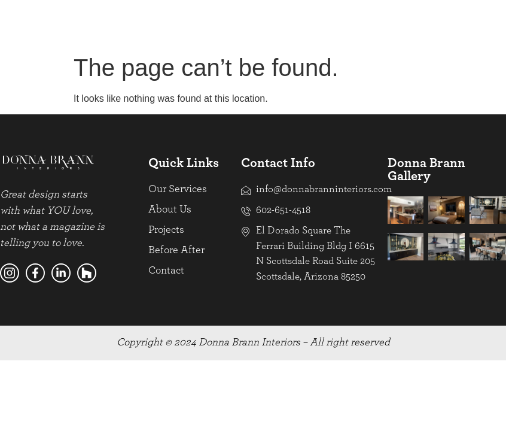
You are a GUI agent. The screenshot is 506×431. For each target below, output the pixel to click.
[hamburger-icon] (492, 23)
